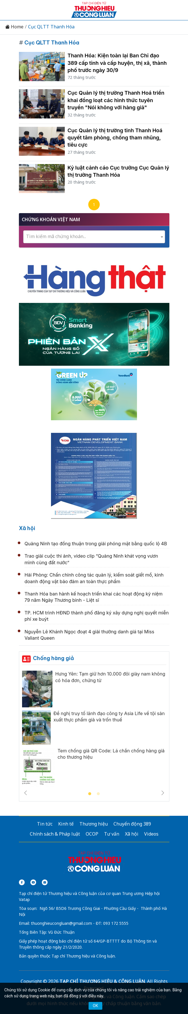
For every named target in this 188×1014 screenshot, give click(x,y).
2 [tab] (98, 794)
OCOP (92, 834)
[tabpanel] (94, 730)
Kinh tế (66, 824)
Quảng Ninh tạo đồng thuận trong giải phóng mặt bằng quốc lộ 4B (96, 543)
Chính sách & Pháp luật (55, 834)
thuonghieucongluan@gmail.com (61, 923)
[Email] (45, 882)
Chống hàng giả (53, 658)
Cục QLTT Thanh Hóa (51, 27)
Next (162, 792)
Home (14, 27)
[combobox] (94, 236)
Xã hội (27, 528)
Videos (151, 834)
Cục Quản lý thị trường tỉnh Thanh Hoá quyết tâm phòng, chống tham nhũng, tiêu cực (115, 137)
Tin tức (44, 824)
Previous (25, 792)
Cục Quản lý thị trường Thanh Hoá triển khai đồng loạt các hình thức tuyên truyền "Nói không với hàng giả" (116, 100)
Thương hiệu (93, 824)
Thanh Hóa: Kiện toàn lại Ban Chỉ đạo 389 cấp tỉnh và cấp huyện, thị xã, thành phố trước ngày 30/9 (117, 62)
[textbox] (94, 236)
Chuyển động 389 (132, 824)
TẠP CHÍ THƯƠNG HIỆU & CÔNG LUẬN (102, 981)
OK (95, 1005)
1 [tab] (90, 794)
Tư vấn (111, 834)
